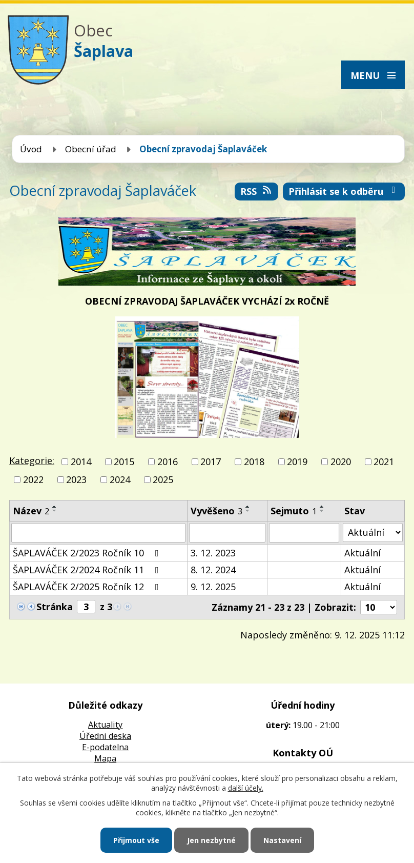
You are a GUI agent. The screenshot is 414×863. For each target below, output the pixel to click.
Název (31, 511)
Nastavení (282, 840)
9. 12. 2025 (213, 586)
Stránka (54, 606)
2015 (124, 461)
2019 (297, 461)
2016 (167, 461)
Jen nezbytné (211, 840)
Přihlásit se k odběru (344, 191)
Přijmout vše (136, 840)
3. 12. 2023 (213, 553)
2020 (340, 461)
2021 (384, 461)
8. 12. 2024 (213, 570)
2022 (33, 480)
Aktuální (362, 553)
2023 (76, 480)
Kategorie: (31, 460)
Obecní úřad (90, 149)
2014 (81, 461)
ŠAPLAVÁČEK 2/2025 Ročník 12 (88, 586)
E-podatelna (105, 747)
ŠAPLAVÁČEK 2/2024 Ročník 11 (88, 570)
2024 (120, 480)
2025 (163, 480)
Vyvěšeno (216, 511)
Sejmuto (294, 511)
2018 (254, 461)
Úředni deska (105, 735)
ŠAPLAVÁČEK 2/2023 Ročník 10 (88, 553)
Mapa (105, 758)
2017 (210, 461)
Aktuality (105, 724)
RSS (256, 191)
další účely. (245, 788)
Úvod (31, 149)
